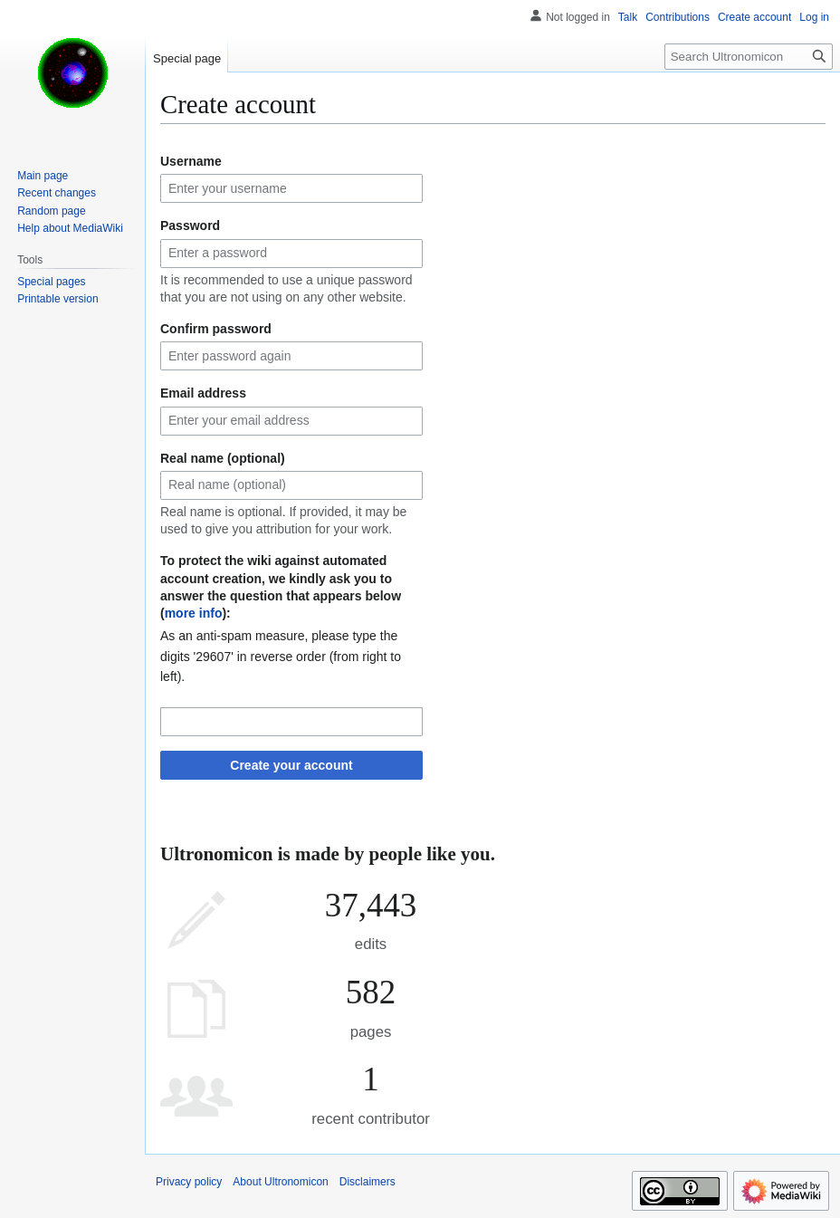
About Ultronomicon (280, 1181)
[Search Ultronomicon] (748, 56)
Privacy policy (189, 1181)
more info (194, 613)
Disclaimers (367, 1181)
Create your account (291, 765)
